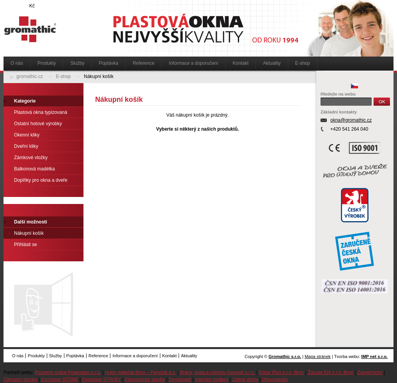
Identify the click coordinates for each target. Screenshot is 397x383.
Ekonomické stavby (145, 379)
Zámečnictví (370, 372)
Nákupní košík (98, 76)
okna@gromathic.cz (351, 120)
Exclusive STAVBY (101, 379)
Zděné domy (245, 379)
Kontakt (241, 63)
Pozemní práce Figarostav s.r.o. (68, 372)
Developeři (180, 379)
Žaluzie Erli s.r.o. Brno (330, 372)
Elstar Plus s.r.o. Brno (281, 372)
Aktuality (271, 63)
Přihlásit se (25, 244)
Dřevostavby (275, 379)
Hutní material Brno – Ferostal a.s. (140, 372)
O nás (17, 63)
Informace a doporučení (193, 63)
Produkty (46, 63)
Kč (32, 6)
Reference (143, 63)
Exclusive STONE (59, 379)
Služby (77, 63)
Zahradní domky (20, 379)
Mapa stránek (318, 356)
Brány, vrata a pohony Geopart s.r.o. (217, 372)
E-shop (302, 63)
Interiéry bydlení (211, 379)
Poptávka (108, 63)
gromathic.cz (29, 76)
